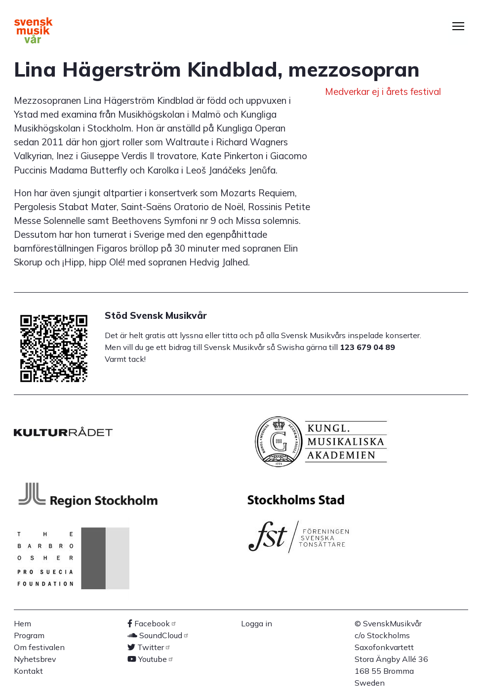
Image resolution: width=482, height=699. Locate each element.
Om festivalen (39, 647)
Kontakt (28, 671)
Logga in (256, 623)
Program (29, 635)
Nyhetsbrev (35, 659)
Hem (22, 623)
